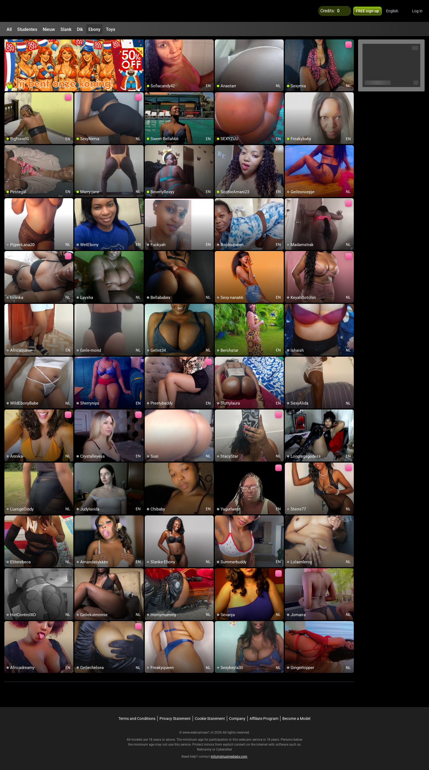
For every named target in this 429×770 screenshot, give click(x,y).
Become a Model (296, 718)
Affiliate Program (264, 718)
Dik (80, 29)
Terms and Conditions (136, 718)
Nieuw (49, 29)
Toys (110, 29)
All (9, 29)
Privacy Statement (175, 718)
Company (237, 718)
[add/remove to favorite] (149, 44)
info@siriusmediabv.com (229, 757)
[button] (396, 11)
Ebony (94, 29)
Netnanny (204, 749)
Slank (65, 29)
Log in (417, 11)
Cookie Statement (210, 718)
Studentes (27, 29)
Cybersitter (224, 749)
